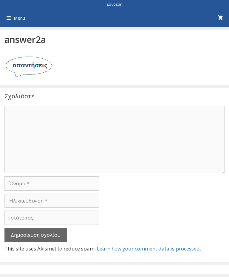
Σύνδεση (115, 4)
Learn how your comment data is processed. (149, 248)
